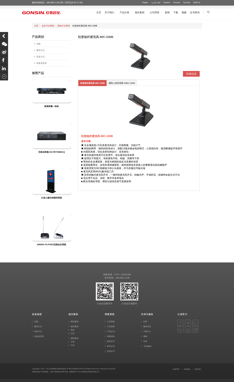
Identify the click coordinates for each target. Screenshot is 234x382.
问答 (145, 321)
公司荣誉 (155, 12)
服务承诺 (147, 326)
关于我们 (110, 12)
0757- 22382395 (122, 274)
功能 (38, 44)
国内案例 (74, 326)
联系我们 (198, 369)
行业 (72, 333)
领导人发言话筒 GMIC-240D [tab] (122, 83)
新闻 (167, 12)
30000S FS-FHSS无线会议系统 (51, 244)
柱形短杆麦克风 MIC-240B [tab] (92, 83)
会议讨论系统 (48, 26)
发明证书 (111, 341)
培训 (145, 341)
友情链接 (187, 369)
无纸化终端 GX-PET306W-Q (51, 152)
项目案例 (140, 12)
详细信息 (191, 73)
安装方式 (40, 56)
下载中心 (147, 331)
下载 (176, 12)
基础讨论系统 (63, 26)
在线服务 (147, 346)
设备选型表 (41, 63)
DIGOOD (112, 369)
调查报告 (111, 336)
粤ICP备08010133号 (76, 369)
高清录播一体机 (51, 106)
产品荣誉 (111, 326)
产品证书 (111, 331)
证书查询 (195, 12)
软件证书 (111, 346)
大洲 (72, 342)
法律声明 (176, 369)
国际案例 (74, 338)
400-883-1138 (123, 277)
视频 (184, 12)
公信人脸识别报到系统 (51, 198)
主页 (99, 12)
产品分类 (125, 12)
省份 (72, 330)
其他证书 (111, 351)
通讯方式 (40, 50)
